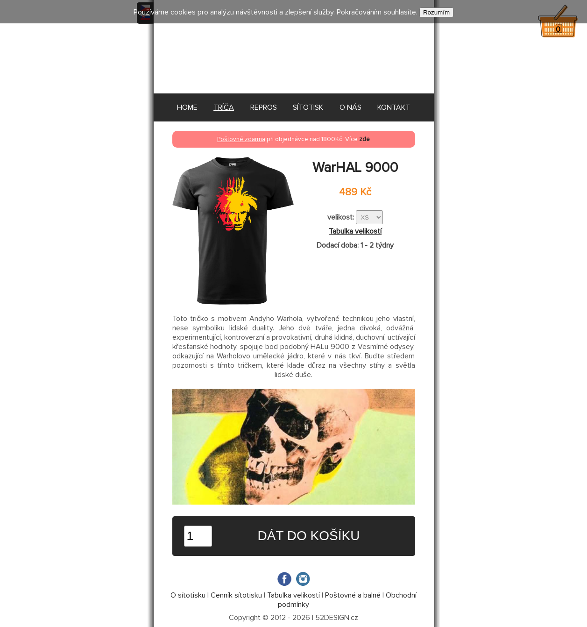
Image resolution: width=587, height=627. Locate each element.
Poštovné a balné (353, 595)
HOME (187, 107)
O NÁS (350, 107)
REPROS (263, 107)
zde (364, 139)
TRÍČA (223, 107)
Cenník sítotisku (236, 595)
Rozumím (436, 12)
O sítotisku (187, 595)
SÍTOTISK (308, 107)
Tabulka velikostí (355, 231)
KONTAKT (393, 107)
